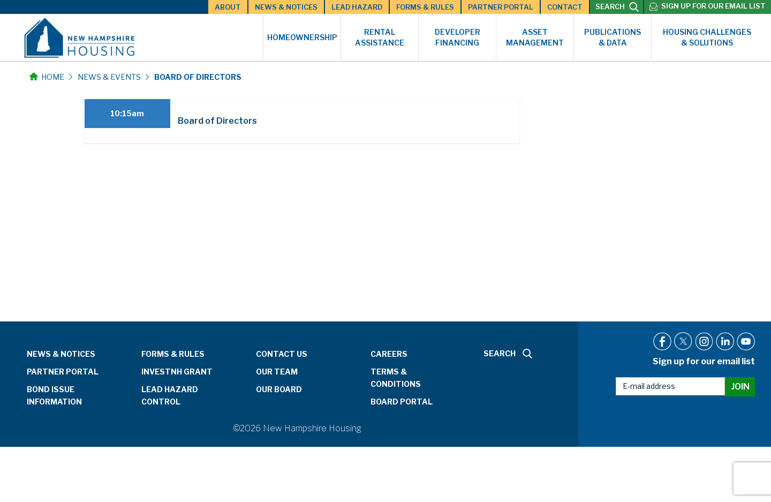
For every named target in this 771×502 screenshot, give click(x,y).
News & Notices (286, 7)
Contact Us (281, 353)
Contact (565, 7)
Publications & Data (612, 37)
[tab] (302, 121)
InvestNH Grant (177, 371)
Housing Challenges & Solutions (707, 37)
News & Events (109, 76)
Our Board (279, 389)
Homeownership (302, 37)
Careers (389, 353)
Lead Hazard (356, 7)
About (228, 7)
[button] (302, 121)
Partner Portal (500, 7)
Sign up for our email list (713, 6)
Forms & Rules (425, 7)
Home (46, 76)
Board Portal (402, 401)
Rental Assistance (379, 37)
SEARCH (617, 7)
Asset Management (535, 37)
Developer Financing (457, 37)
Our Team (277, 371)
